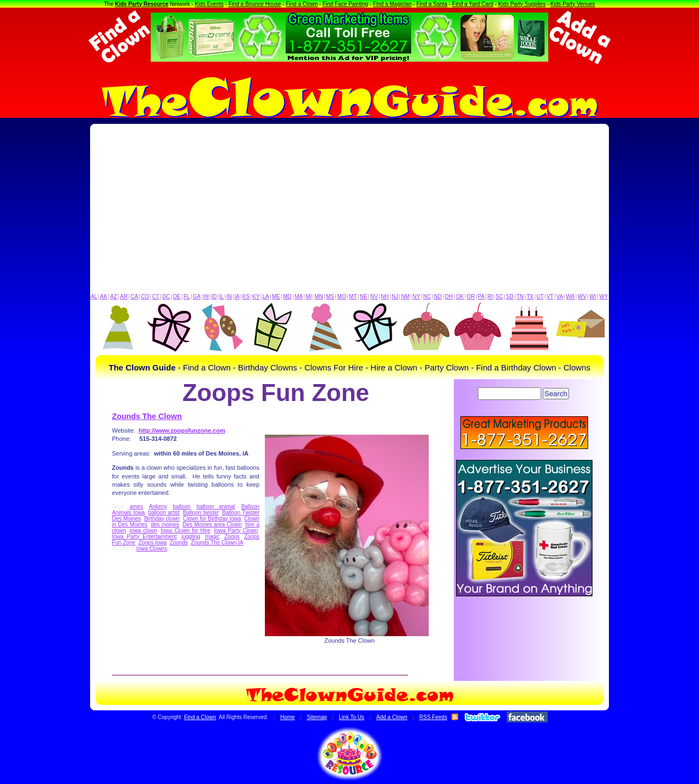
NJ (395, 297)
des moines (165, 525)
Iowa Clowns (151, 549)
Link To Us (352, 717)
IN (229, 297)
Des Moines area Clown (211, 525)
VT (550, 297)
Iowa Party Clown (236, 531)
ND (438, 297)
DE (177, 297)
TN (520, 297)
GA (196, 297)
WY (603, 297)
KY (255, 297)
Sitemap (317, 717)
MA (299, 297)
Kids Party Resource (142, 4)
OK (460, 297)
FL (186, 297)
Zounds (179, 543)
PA (481, 297)
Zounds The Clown (147, 416)
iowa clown (143, 531)
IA (236, 297)
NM (405, 297)
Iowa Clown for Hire (185, 531)
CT (155, 297)
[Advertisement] (349, 211)
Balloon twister (200, 513)
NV (374, 297)
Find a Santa (431, 4)
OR (471, 297)
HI (206, 297)
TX (530, 297)
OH (449, 297)
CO (145, 297)
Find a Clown (301, 4)
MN (319, 297)
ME (276, 297)
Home (287, 717)
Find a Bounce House (254, 4)
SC (499, 297)
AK (103, 297)
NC (427, 297)
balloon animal (216, 507)
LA (266, 297)
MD (287, 297)
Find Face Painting (345, 4)
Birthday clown (162, 519)
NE (364, 297)
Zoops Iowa (152, 543)
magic (212, 537)
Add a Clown (391, 717)
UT (539, 297)
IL (222, 297)
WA (570, 297)
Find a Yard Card (472, 4)
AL (94, 297)
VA (560, 297)
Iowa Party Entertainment (144, 537)
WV (582, 297)
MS (330, 297)
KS (246, 297)
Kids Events (209, 4)
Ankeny (158, 507)
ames (136, 507)
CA (134, 297)
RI (490, 297)
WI (592, 297)
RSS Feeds (433, 717)
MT (353, 297)
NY (416, 297)
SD (510, 297)
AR (124, 297)
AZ (113, 297)
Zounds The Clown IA (217, 543)
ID (214, 297)
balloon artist (163, 513)
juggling (190, 537)
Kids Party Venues (572, 4)
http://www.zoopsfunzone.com (182, 430)
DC (166, 297)
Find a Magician (392, 4)
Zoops (232, 537)
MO (341, 297)
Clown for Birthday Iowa (212, 519)
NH (384, 297)
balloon (182, 507)
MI (309, 297)
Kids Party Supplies (522, 4)
